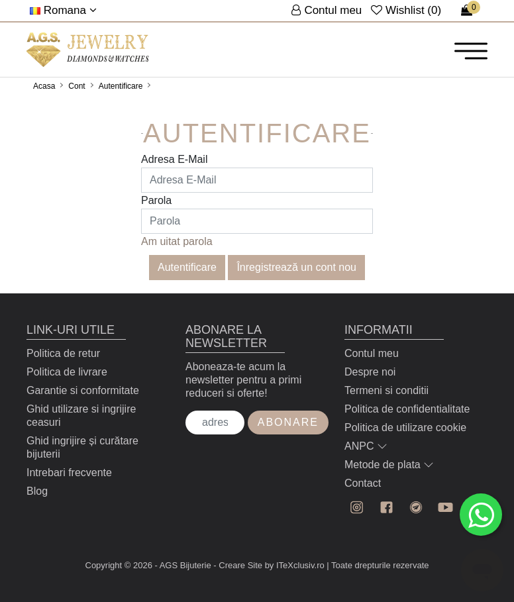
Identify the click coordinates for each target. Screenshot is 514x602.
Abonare (288, 422)
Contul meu (371, 353)
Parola (156, 200)
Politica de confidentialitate (407, 409)
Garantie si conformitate (82, 390)
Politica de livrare (66, 371)
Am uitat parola (177, 241)
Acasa (44, 86)
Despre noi (369, 371)
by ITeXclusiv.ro (295, 565)
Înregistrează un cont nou (296, 267)
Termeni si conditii (386, 390)
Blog (37, 491)
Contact (362, 483)
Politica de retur (63, 353)
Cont (76, 86)
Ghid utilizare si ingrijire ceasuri (81, 415)
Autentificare (121, 86)
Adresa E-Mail (174, 159)
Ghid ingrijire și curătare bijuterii (82, 447)
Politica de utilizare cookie (405, 427)
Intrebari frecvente (69, 472)
